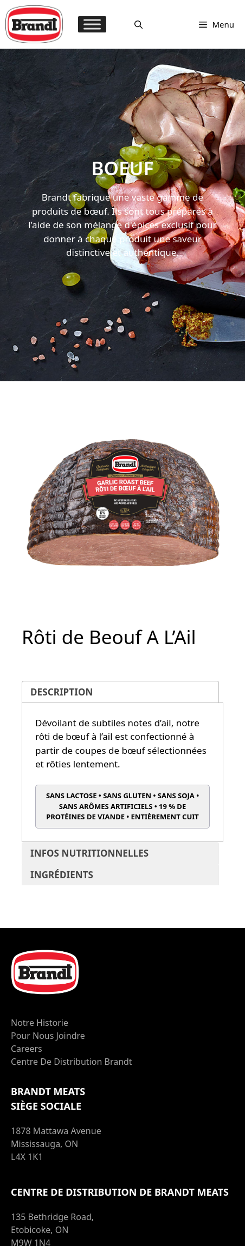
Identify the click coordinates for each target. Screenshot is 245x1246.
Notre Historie (39, 1023)
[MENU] (92, 24)
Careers (26, 1049)
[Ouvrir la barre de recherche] (138, 24)
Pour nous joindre (48, 1036)
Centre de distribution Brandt (71, 1062)
